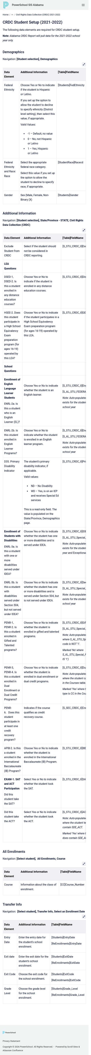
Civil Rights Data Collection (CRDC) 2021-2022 (38, 14)
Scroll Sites (72, 1046)
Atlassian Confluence (13, 1050)
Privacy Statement (11, 1041)
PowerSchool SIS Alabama (28, 5)
